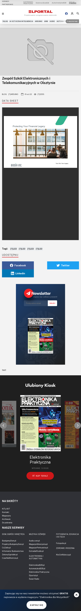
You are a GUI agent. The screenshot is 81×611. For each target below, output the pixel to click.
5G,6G (5, 21)
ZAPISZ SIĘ (36, 605)
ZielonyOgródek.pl (10, 554)
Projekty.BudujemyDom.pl (13, 544)
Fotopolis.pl (61, 543)
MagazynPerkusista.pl (38, 547)
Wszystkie (72, 21)
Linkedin (18, 273)
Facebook (18, 265)
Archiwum (6, 519)
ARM (46, 21)
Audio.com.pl (34, 541)
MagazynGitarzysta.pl (38, 544)
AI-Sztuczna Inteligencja (21, 21)
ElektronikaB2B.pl (37, 565)
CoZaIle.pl (6, 547)
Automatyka (63, 21)
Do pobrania (7, 522)
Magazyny (6, 516)
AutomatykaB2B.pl (37, 568)
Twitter (63, 265)
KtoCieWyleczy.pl (63, 555)
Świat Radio (34, 579)
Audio (52, 21)
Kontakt (5, 512)
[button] (3, 425)
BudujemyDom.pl (9, 541)
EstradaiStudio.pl (36, 551)
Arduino (38, 21)
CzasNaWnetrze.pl (10, 558)
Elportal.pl (33, 575)
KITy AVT (6, 509)
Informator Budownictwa (13, 551)
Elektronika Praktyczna (39, 572)
